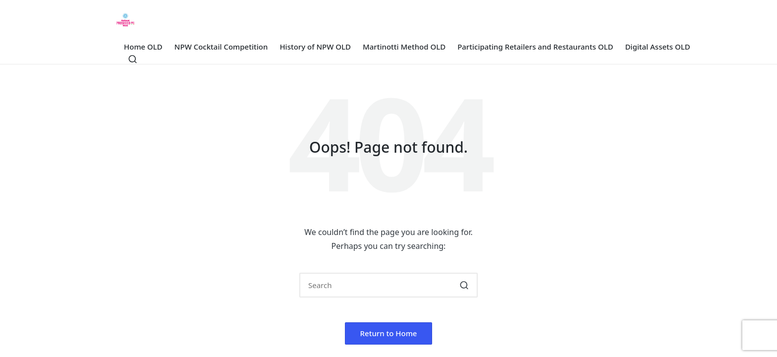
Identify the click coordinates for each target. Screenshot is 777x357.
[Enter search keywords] (388, 285)
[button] (464, 285)
